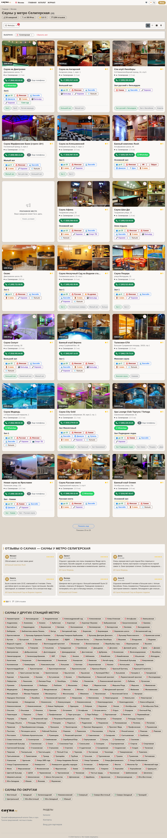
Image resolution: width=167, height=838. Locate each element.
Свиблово (143, 735)
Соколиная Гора (65, 744)
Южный (66, 799)
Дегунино (112, 648)
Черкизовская (44, 773)
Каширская (76, 660)
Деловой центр (129, 648)
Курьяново (23, 677)
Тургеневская (103, 756)
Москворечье (50, 694)
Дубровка (102, 652)
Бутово (9, 639)
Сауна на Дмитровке (14, 69)
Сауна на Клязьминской (71, 144)
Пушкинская (151, 727)
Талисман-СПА (122, 342)
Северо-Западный (123, 795)
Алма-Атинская (112, 619)
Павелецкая (11, 714)
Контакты (47, 820)
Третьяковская (12, 756)
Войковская (32, 644)
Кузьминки (119, 673)
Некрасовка (76, 698)
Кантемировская (44, 660)
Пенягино (126, 714)
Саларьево (109, 735)
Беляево (127, 627)
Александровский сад (72, 619)
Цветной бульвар (13, 773)
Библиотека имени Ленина (32, 631)
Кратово (9, 673)
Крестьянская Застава (28, 673)
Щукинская (104, 777)
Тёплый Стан (61, 752)
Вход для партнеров (52, 824)
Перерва (9, 719)
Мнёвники (133, 689)
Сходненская (119, 748)
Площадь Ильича (13, 723)
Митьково (93, 689)
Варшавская (52, 639)
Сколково (134, 739)
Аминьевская (147, 619)
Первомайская (142, 714)
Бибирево (10, 631)
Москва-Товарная (30, 694)
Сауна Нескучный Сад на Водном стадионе (80, 273)
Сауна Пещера (121, 273)
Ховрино (103, 769)
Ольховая (24, 710)
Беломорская (94, 627)
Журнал (51, 3)
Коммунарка (28, 664)
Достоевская (86, 652)
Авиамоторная (12, 619)
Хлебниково (88, 769)
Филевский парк (150, 764)
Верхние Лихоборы (102, 639)
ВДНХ (66, 639)
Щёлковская (73, 777)
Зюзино (74, 656)
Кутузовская (53, 677)
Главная (32, 3)
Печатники (84, 719)
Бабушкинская (109, 623)
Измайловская (122, 656)
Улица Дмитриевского (113, 760)
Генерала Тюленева (14, 648)
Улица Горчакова (90, 760)
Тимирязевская (124, 752)
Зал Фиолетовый (67, 447)
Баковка (145, 623)
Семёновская (50, 739)
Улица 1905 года (42, 760)
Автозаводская (31, 619)
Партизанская (109, 714)
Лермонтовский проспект (130, 677)
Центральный (12, 799)
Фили (8, 769)
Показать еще (83, 526)
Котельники (124, 664)
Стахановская (36, 748)
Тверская (10, 752)
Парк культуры (73, 714)
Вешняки (121, 639)
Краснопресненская (56, 669)
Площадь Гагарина (135, 719)
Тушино (118, 756)
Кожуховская (146, 660)
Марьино (134, 685)
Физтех (117, 764)
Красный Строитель (141, 669)
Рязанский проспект (72, 735)
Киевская (92, 660)
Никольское (128, 698)
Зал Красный (83, 447)
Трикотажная (30, 756)
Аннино (41, 623)
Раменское (80, 731)
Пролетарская (70, 727)
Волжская (74, 644)
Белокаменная (75, 627)
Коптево (77, 664)
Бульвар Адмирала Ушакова (37, 635)
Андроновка (11, 623)
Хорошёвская (134, 769)
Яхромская (55, 781)
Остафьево (82, 710)
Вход (162, 3)
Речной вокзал (126, 731)
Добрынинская (29, 652)
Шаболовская (130, 773)
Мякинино (83, 694)
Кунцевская (150, 673)
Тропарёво (59, 756)
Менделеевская (49, 689)
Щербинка (89, 777)
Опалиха (38, 710)
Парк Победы (91, 714)
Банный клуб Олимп (125, 482)
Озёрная (87, 706)
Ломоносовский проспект (109, 681)
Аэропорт (70, 623)
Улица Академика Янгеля (66, 760)
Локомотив (87, 681)
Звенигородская (13, 656)
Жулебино (155, 652)
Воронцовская (131, 644)
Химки (74, 769)
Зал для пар (23, 174)
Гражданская (64, 648)
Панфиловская (54, 714)
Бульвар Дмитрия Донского (100, 635)
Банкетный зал (25, 376)
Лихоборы (60, 681)
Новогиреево (11, 702)
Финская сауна (122, 376)
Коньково (64, 664)
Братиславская (12, 635)
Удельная (25, 760)
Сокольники (83, 744)
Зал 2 (71, 174)
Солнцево (99, 744)
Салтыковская (126, 735)
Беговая (59, 627)
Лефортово (11, 681)
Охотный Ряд (144, 710)
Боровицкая (102, 631)
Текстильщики (43, 752)
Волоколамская (91, 644)
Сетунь (104, 739)
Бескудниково (143, 627)
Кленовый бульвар (127, 660)
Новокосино (45, 702)
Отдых (114, 710)
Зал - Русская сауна (27, 513)
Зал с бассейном (146, 108)
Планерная (116, 719)
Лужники (9, 685)
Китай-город (107, 660)
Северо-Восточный (101, 795)
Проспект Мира (114, 727)
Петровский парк (39, 719)
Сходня (134, 748)
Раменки (66, 731)
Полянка (135, 723)
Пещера (152, 447)
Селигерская (32, 739)
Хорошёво (118, 769)
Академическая (50, 619)
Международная (30, 689)
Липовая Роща (43, 681)
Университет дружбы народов (63, 764)
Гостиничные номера (77, 307)
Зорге (62, 656)
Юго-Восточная (144, 777)
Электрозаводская (123, 777)
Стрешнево (52, 748)
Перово (22, 719)
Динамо (156, 648)
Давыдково (97, 648)
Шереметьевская (13, 777)
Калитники (10, 660)
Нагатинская (99, 694)
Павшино (26, 714)
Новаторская (145, 698)
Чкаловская (113, 773)
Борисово (86, 631)
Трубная (73, 756)
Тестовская (92, 752)
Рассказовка (96, 731)
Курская (9, 677)
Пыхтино (10, 731)
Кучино (68, 677)
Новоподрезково (125, 702)
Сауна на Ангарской (69, 69)
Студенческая (84, 748)
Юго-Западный (50, 799)
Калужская (25, 660)
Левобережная (83, 677)
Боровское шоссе (120, 631)
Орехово (51, 710)
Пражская (10, 727)
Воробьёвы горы (111, 644)
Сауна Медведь (12, 412)
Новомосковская (83, 702)
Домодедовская (68, 652)
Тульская (87, 756)
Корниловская (94, 664)
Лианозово (26, 681)
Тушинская (132, 756)
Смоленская (35, 744)
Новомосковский (64, 795)
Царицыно (151, 769)
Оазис (7, 273)
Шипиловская (33, 777)
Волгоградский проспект (53, 644)
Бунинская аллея (151, 635)
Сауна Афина (66, 210)
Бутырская (23, 639)
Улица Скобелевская (137, 760)
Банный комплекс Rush (126, 144)
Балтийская (11, 627)
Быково (37, 639)
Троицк (45, 756)
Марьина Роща (117, 685)
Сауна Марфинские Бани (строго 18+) (23, 144)
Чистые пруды (96, 773)
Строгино (68, 748)
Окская (115, 706)
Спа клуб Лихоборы (124, 69)
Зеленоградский (44, 795)
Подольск (70, 723)
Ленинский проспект (104, 677)
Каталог (42, 3)
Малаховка (71, 685)
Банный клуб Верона (70, 342)
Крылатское (69, 673)
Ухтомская (87, 764)
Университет (38, 764)
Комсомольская (47, 664)
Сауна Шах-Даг (122, 210)
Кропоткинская (50, 673)
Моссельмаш (67, 694)
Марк (85, 685)
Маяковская (149, 685)
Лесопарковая (153, 677)
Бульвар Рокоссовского (128, 635)
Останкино (66, 710)
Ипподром (154, 656)
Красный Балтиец (119, 669)
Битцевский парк (68, 631)
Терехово (77, 752)
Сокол (49, 744)
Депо (144, 648)
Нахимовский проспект (55, 698)
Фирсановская (23, 769)
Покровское (102, 723)
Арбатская (55, 623)
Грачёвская (81, 648)
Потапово (150, 723)
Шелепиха (147, 773)
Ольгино (9, 710)
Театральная (25, 752)
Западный (26, 795)
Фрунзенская (59, 769)
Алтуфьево (130, 619)
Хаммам (134, 376)
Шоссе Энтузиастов (53, 777)
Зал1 (7, 108)
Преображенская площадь (31, 727)
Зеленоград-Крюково (35, 656)
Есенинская (118, 652)
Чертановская (62, 773)
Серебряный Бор (69, 739)
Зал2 (15, 108)
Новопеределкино (104, 702)
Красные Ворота (98, 669)
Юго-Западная (12, 781)
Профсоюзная (133, 727)
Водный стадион (13, 644)
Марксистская (99, 685)
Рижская (142, 731)
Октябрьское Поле (149, 706)
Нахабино (35, 698)
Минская (66, 689)
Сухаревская (101, 748)
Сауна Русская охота (70, 482)
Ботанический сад (142, 631)
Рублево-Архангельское (31, 735)
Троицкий (141, 795)
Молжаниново (150, 689)
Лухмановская (26, 685)
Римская (156, 731)
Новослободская (146, 702)
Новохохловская (13, 706)
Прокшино (53, 727)
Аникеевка (27, 623)
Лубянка (130, 681)
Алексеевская (94, 619)
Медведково (11, 689)
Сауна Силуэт (11, 342)
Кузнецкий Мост (102, 673)
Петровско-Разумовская (63, 719)
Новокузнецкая (63, 702)
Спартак (132, 744)
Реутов (111, 731)
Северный (82, 795)
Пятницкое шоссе (27, 731)
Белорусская (111, 627)
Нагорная (137, 694)
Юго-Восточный (31, 799)
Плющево (55, 723)
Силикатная (118, 739)
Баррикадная (28, 627)
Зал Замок (141, 447)
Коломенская (11, 664)
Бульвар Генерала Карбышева (69, 635)
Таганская (148, 748)
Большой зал (66, 108)
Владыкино (136, 639)
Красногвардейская (14, 669)
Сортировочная (116, 744)
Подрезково (86, 723)
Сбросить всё (42, 35)
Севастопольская (13, 739)
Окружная (101, 706)
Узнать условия (28, 219)
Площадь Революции (36, 723)
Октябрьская (129, 706)
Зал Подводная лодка (124, 447)
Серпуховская (89, 739)
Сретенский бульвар (14, 748)
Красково (139, 664)
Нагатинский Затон (119, 694)
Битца (52, 631)
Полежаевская (120, 723)
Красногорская (35, 669)
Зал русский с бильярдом (126, 108)
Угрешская (10, 760)
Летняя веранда (27, 108)
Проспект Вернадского (92, 727)
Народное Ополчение (15, 698)
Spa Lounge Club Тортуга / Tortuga (132, 412)
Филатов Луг (131, 764)
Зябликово (89, 656)
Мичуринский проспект (113, 689)
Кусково (38, 677)
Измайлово (104, 656)
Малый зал (79, 108)
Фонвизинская (42, 769)
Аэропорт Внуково (89, 623)
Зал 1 (63, 174)
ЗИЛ (52, 656)
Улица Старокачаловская (16, 764)
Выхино (147, 644)
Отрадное (128, 710)
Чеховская (78, 773)
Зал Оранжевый (98, 447)
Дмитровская (11, 652)
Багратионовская (128, 623)
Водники (151, 639)
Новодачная (28, 702)
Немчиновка (92, 698)
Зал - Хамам (10, 513)
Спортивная (148, 744)
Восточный (11, 795)
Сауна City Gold (67, 412)
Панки (39, 714)
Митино (79, 689)
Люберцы (42, 685)
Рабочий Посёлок (48, 731)
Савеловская (92, 735)
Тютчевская (149, 756)
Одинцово (73, 706)
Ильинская (138, 656)
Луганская (144, 681)
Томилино (142, 752)
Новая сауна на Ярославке (18, 482)
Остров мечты (99, 710)
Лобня (74, 681)
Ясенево (40, 781)
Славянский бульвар (15, 744)
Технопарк (107, 752)
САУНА (6, 2)
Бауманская (45, 627)
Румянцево (53, 735)
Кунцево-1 (134, 673)
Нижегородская (110, 698)
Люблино (57, 685)
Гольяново (48, 648)
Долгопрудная (49, 652)
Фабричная (102, 764)
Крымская (84, 673)
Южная (27, 781)
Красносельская (78, 669)
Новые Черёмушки (55, 706)
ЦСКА (29, 773)
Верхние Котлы (81, 639)
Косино (109, 664)
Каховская (61, 660)
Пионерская (100, 719)
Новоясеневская (33, 706)
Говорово (33, 648)
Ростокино (10, 735)
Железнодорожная (137, 652)
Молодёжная (11, 694)
